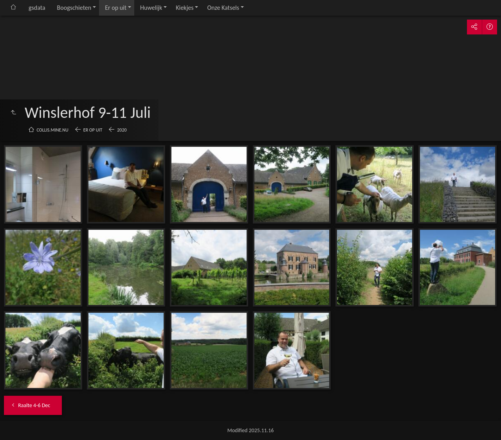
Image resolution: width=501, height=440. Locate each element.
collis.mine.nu (52, 130)
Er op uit (115, 7)
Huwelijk (151, 7)
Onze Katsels (223, 7)
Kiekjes (184, 7)
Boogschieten (74, 7)
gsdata (37, 7)
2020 (121, 130)
